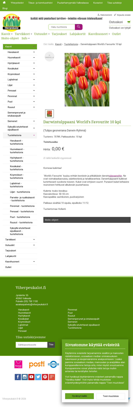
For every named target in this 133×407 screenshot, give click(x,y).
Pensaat (12, 90)
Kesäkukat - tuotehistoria (16, 168)
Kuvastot (98, 2)
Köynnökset (14, 74)
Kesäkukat (13, 68)
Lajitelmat (13, 79)
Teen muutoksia (111, 396)
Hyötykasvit (14, 63)
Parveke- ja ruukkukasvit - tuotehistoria (22, 199)
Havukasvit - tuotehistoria (16, 142)
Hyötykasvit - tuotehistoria (16, 159)
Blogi (4, 8)
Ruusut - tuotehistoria (21, 222)
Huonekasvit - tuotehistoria (17, 151)
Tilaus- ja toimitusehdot (40, 2)
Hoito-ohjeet (10, 38)
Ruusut (11, 107)
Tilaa (51, 344)
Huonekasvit (14, 57)
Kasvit (5, 34)
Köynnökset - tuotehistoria (17, 176)
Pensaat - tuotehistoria (22, 211)
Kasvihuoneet (98, 34)
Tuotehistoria (14, 135)
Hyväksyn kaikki (79, 396)
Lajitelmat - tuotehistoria (16, 185)
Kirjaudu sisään (124, 14)
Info (24, 38)
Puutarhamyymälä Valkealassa (73, 2)
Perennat (12, 96)
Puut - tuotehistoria (20, 217)
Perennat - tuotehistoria (22, 206)
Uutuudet (40, 34)
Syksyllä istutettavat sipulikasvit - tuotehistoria (20, 231)
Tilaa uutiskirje (114, 2)
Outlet (8, 267)
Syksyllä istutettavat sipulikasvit (18, 128)
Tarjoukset (59, 34)
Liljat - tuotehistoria (20, 192)
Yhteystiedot (17, 2)
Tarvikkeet (22, 34)
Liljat (10, 85)
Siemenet (12, 121)
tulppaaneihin (115, 176)
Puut (10, 101)
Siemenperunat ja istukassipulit (16, 114)
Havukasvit (13, 52)
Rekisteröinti (106, 14)
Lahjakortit (78, 34)
